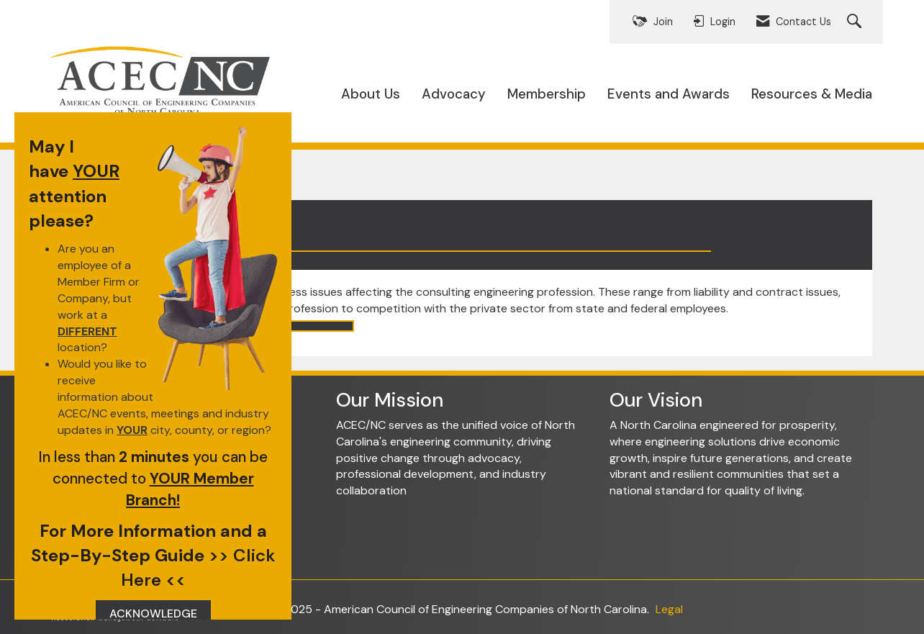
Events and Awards (668, 94)
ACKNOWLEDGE (153, 613)
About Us (370, 94)
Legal (669, 609)
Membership (546, 94)
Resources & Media (811, 94)
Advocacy (454, 94)
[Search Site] (856, 22)
